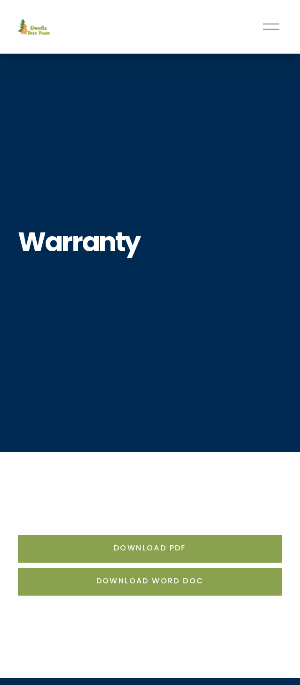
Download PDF (150, 548)
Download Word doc (150, 581)
